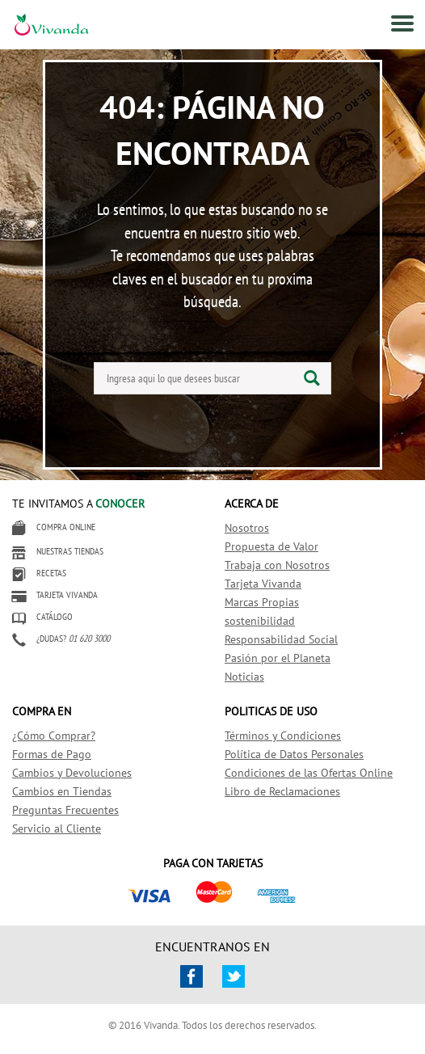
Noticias (244, 676)
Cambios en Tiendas (62, 791)
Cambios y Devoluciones (72, 772)
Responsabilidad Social (281, 639)
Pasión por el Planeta (277, 658)
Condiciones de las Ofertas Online (309, 772)
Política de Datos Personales (294, 754)
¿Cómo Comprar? (53, 735)
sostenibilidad (260, 620)
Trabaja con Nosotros (277, 565)
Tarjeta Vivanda (263, 583)
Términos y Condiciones (283, 735)
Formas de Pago (51, 754)
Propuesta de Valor (271, 546)
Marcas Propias (262, 602)
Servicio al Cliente (56, 828)
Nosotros (247, 528)
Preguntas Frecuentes (65, 810)
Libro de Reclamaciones (282, 791)
